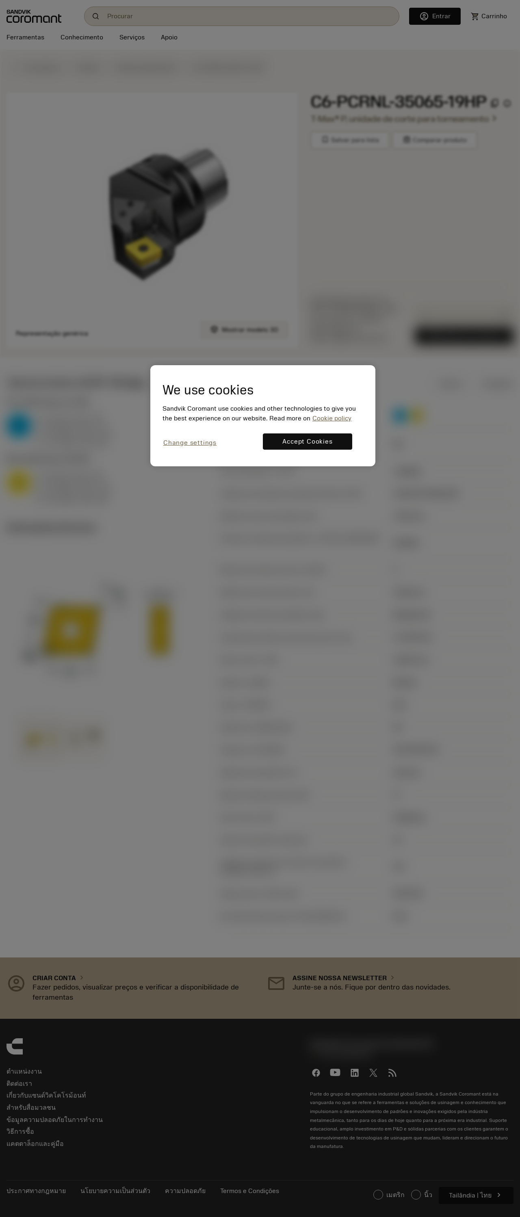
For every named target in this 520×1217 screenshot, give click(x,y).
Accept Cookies (307, 441)
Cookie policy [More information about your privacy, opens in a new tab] (331, 418)
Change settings (190, 443)
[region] (262, 415)
